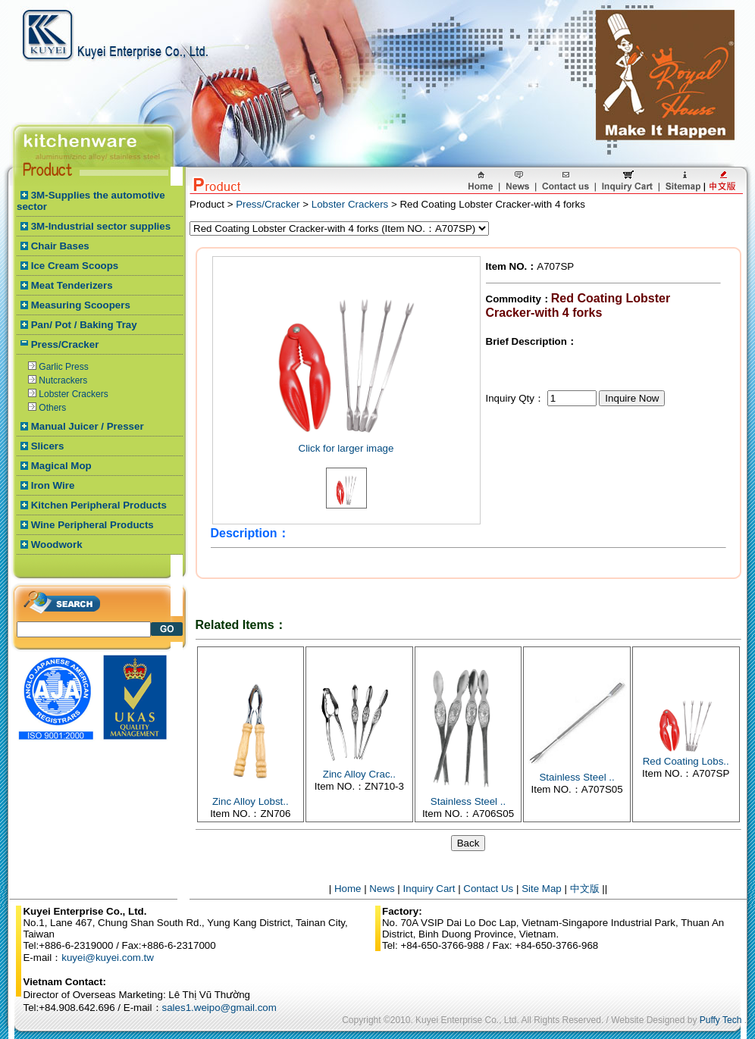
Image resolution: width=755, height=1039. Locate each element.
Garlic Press (63, 366)
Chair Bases (60, 246)
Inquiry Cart (429, 888)
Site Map (542, 888)
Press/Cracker (65, 344)
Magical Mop (61, 465)
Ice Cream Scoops (75, 265)
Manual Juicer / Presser (87, 426)
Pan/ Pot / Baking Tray (84, 324)
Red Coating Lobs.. (686, 761)
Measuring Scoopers (80, 305)
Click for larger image (346, 448)
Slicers (47, 446)
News (381, 888)
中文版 (585, 888)
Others (52, 407)
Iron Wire (53, 485)
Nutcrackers (63, 380)
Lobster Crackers (73, 394)
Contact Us (488, 888)
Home (348, 888)
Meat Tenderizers (72, 285)
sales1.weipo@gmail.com (219, 1007)
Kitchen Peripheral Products (99, 505)
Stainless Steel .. (468, 801)
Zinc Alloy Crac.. (359, 774)
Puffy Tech (721, 1020)
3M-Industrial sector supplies (101, 226)
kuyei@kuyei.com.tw (107, 957)
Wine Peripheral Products (92, 524)
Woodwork (57, 544)
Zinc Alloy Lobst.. (250, 801)
